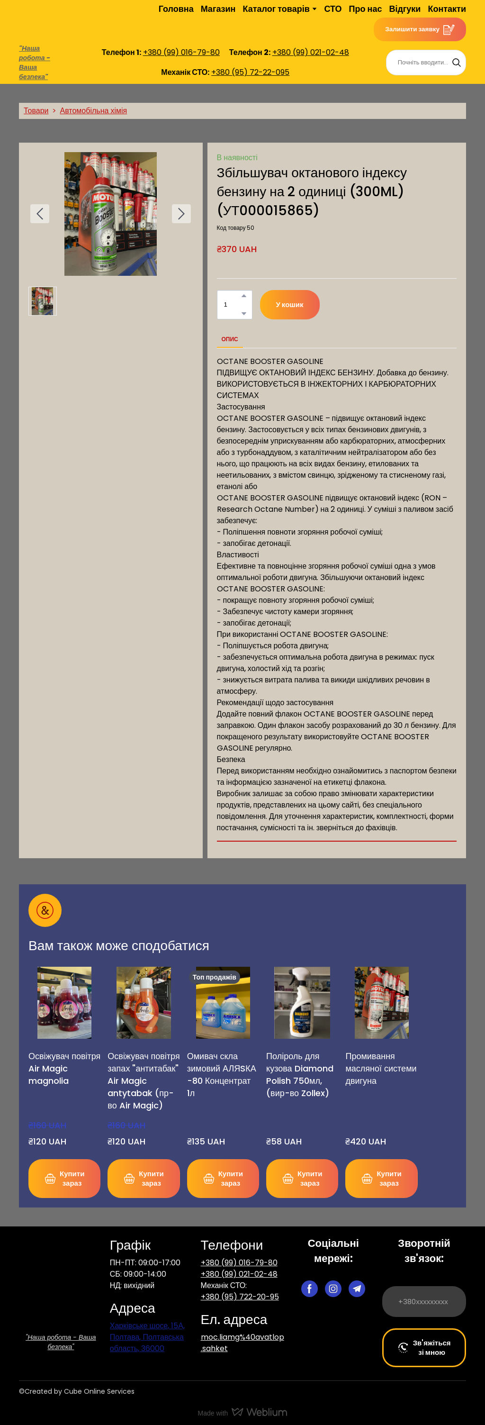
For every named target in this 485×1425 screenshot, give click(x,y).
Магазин (218, 9)
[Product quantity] (232, 304)
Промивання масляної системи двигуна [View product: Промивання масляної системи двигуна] (380, 1068)
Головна (176, 9)
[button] (420, 29)
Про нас (365, 9)
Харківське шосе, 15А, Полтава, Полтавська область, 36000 (147, 1337)
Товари (36, 110)
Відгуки (405, 9)
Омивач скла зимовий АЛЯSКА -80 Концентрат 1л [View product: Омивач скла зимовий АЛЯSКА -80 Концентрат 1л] (221, 1074)
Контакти (447, 9)
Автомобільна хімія (93, 110)
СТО (332, 9)
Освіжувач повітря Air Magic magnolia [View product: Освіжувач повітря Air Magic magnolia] (64, 1068)
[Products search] (426, 62)
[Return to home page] (39, 21)
